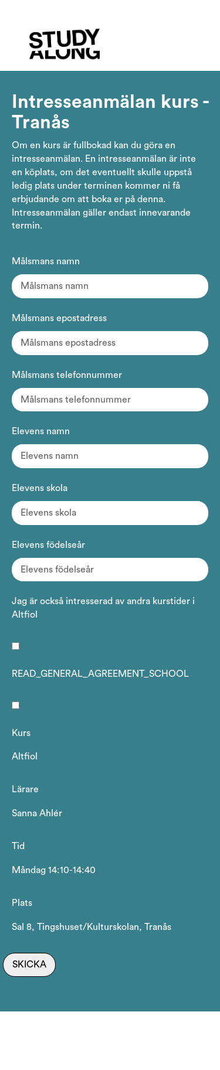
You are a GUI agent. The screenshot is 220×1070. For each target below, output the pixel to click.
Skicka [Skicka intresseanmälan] (29, 964)
